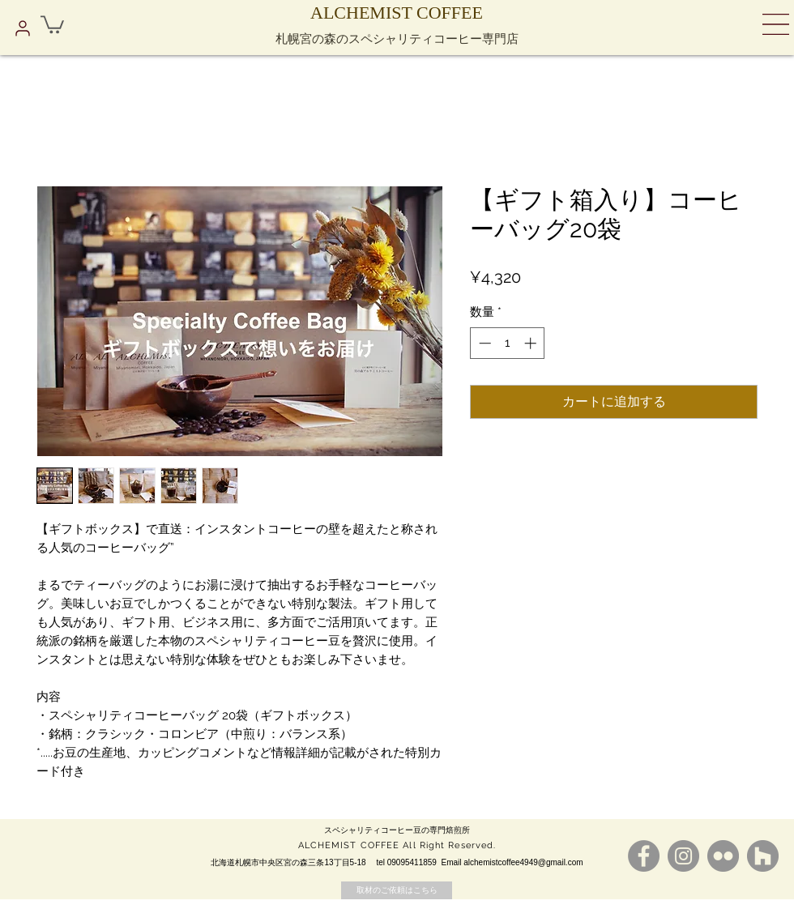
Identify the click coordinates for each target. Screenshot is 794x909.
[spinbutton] (507, 343)
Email (452, 862)
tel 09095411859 (406, 862)
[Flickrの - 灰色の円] (723, 856)
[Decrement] (483, 343)
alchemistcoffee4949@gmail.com (523, 862)
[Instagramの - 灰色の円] (683, 856)
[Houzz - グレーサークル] (763, 856)
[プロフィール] (22, 28)
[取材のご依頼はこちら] (396, 890)
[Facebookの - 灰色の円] (644, 856)
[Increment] (532, 343)
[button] (52, 23)
